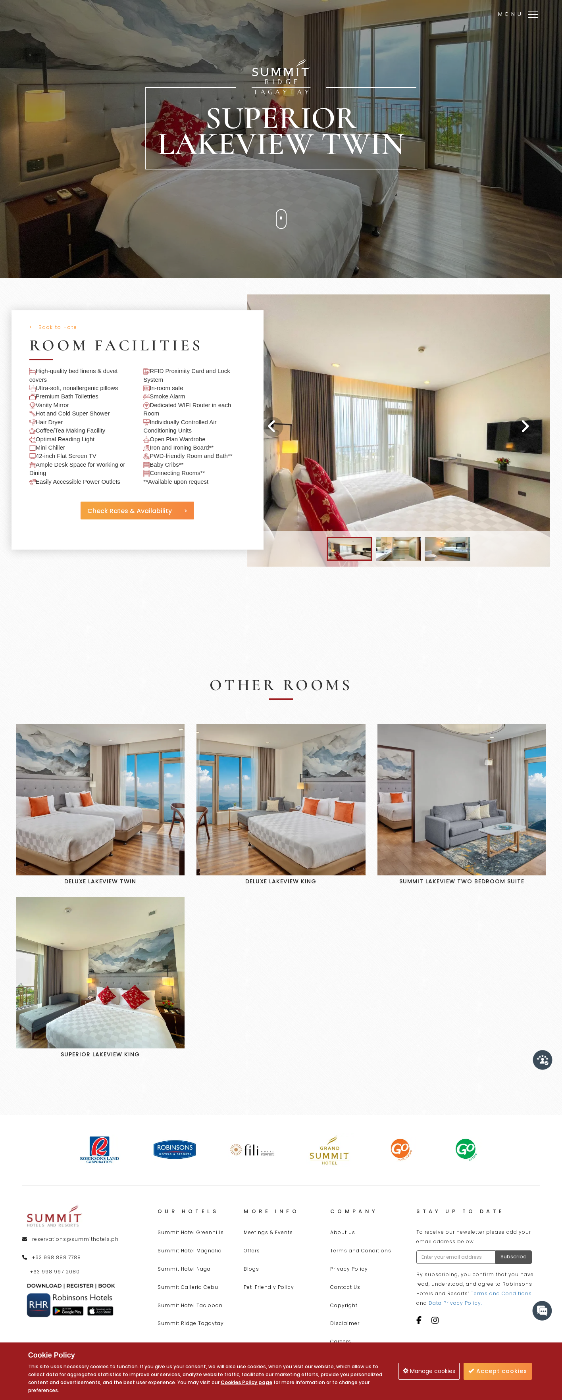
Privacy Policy (349, 1268)
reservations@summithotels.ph (75, 1239)
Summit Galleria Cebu (188, 1287)
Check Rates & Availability (133, 510)
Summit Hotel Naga (184, 1268)
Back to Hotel (56, 327)
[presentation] (273, 427)
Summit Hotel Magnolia (190, 1250)
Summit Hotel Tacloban (190, 1305)
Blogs (251, 1268)
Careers (340, 1341)
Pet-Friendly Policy (269, 1287)
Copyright (344, 1305)
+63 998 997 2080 (55, 1271)
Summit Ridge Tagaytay (191, 1323)
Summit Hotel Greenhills (191, 1232)
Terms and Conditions (360, 1250)
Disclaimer (345, 1323)
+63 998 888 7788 (56, 1257)
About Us (342, 1232)
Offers (252, 1250)
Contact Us (345, 1287)
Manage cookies (429, 1371)
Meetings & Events (268, 1232)
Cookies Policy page (246, 1382)
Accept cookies (497, 1371)
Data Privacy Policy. (455, 1303)
